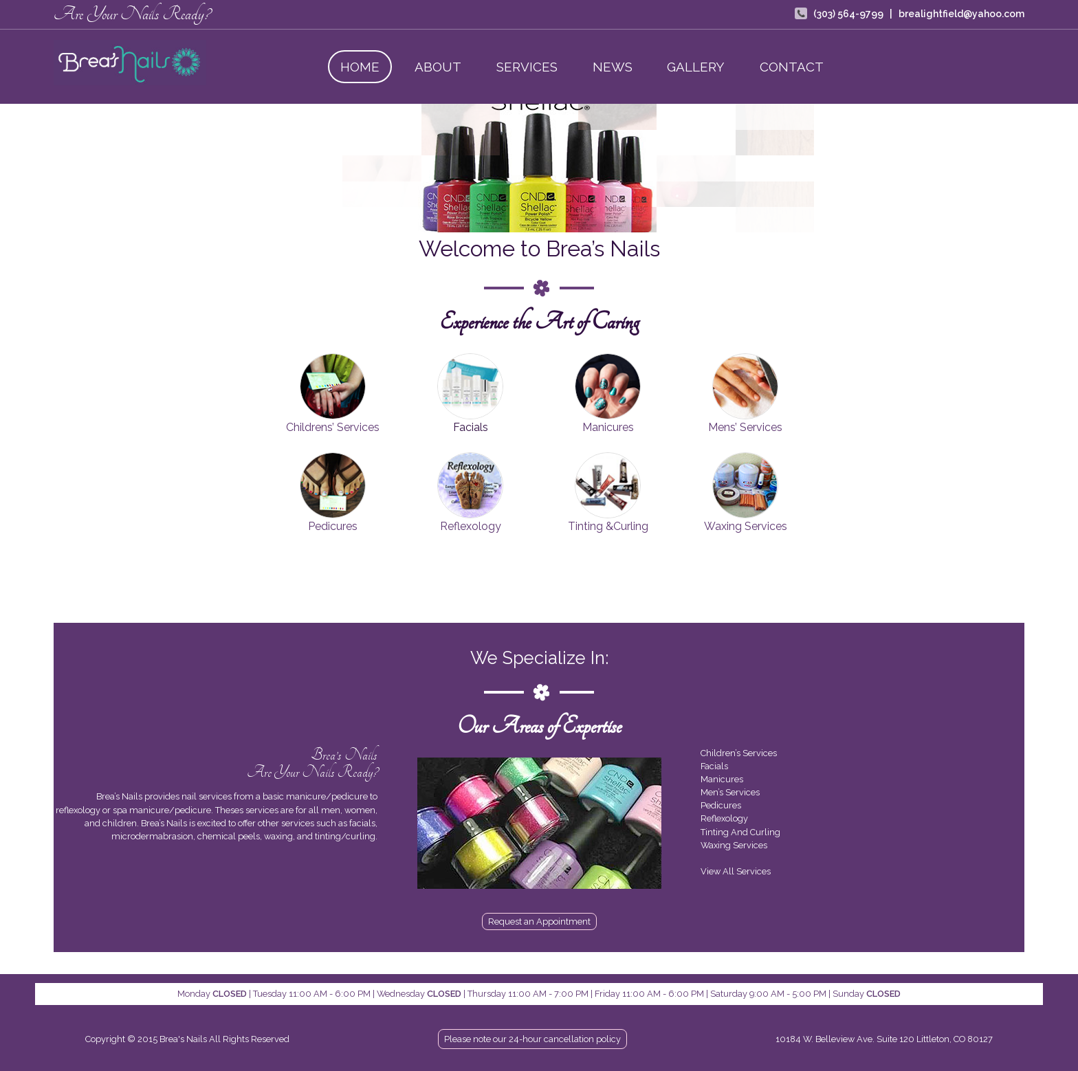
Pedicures (333, 526)
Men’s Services (730, 792)
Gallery (696, 66)
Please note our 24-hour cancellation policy (532, 1039)
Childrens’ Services (333, 427)
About (438, 66)
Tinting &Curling (608, 526)
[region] (539, 168)
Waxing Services (745, 526)
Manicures (608, 427)
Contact (792, 66)
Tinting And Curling (740, 832)
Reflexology (470, 526)
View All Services (736, 871)
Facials (714, 766)
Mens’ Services (745, 427)
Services (527, 66)
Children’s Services (739, 753)
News (612, 66)
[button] (285, 168)
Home (360, 66)
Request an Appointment (539, 921)
